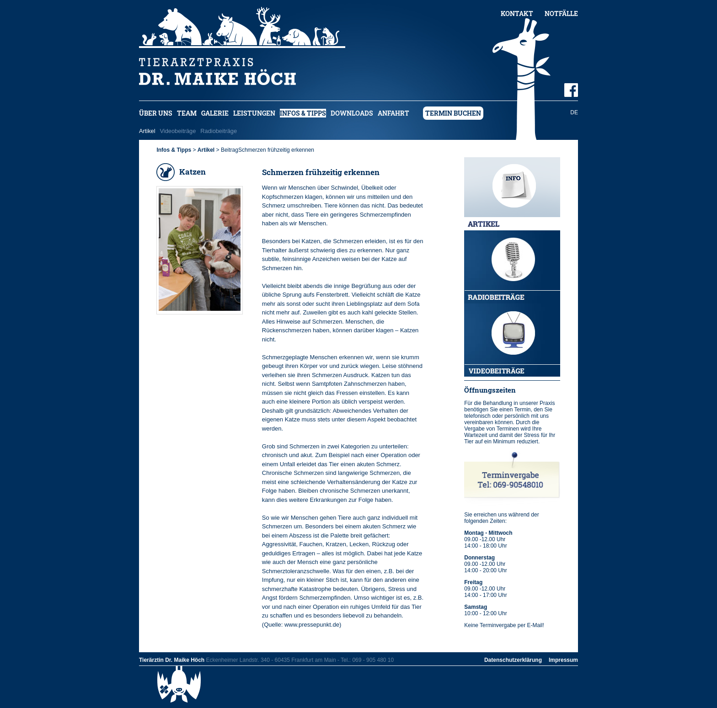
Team (187, 113)
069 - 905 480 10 (373, 660)
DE (574, 112)
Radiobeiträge (218, 131)
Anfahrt (393, 113)
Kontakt (517, 13)
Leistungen (254, 113)
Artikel (147, 131)
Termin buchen (453, 113)
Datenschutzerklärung (513, 660)
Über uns (155, 113)
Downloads (352, 113)
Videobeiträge (178, 131)
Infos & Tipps (303, 113)
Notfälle (561, 13)
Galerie (215, 113)
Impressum (563, 660)
